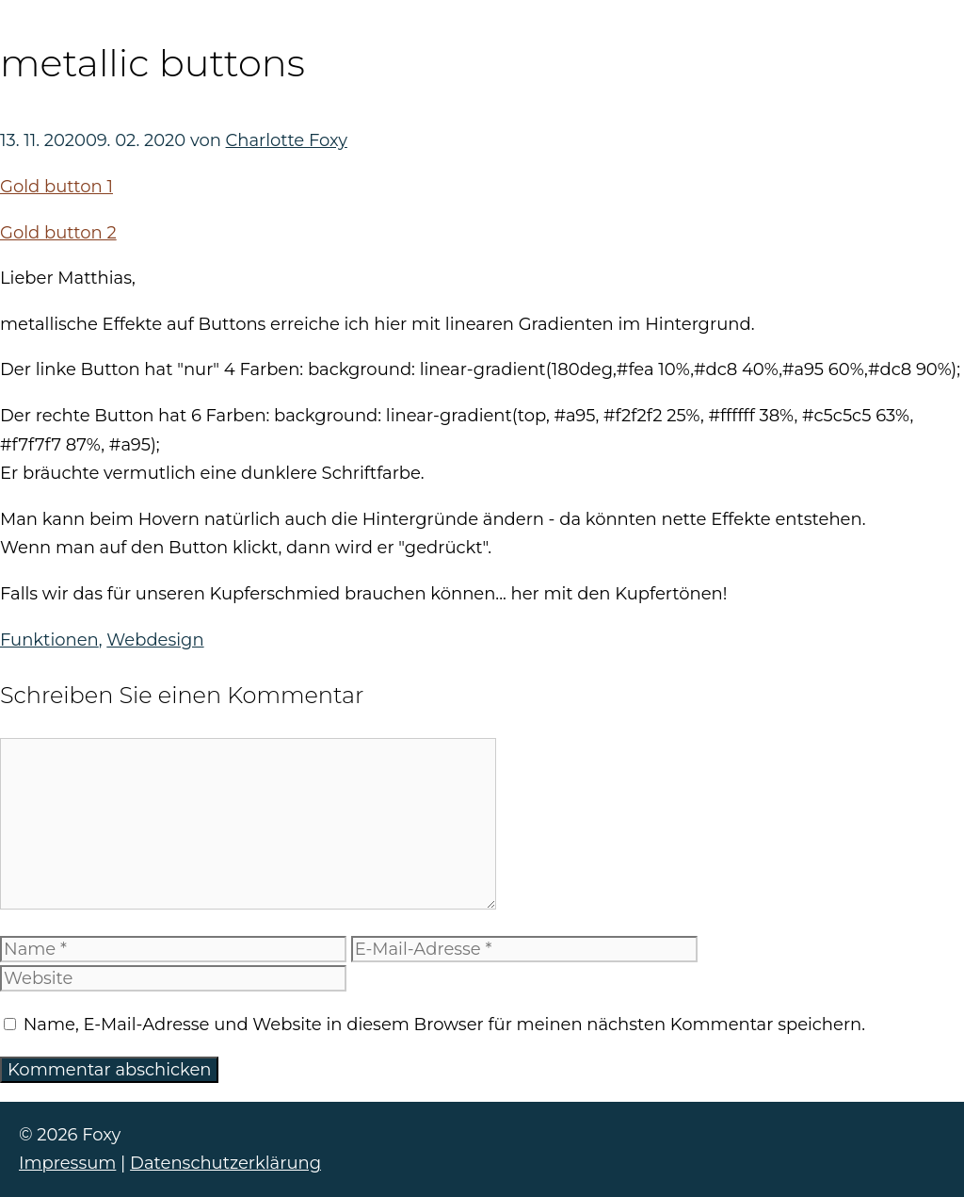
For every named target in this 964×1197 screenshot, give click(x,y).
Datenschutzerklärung (225, 1163)
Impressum (67, 1163)
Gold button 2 (58, 232)
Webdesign (154, 640)
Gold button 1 (56, 186)
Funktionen (49, 640)
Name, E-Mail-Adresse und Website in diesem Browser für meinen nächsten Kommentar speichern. (444, 1024)
